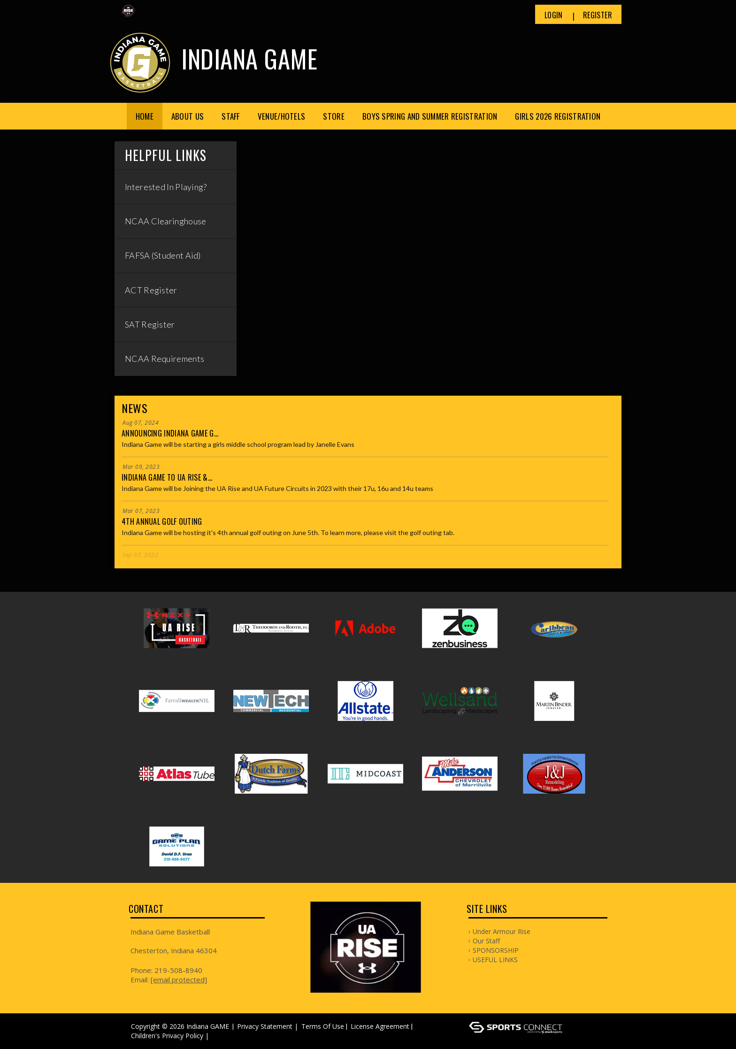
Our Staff (486, 940)
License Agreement (380, 1026)
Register (597, 15)
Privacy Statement (264, 1026)
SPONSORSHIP (496, 950)
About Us (187, 116)
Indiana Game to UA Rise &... (167, 477)
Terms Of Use (322, 1026)
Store (334, 116)
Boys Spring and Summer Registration (430, 116)
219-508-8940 (178, 970)
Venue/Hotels (282, 116)
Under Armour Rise (501, 931)
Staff (231, 116)
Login (553, 15)
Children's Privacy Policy (167, 1035)
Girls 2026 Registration (557, 116)
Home (144, 116)
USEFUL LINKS (495, 959)
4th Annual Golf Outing (162, 521)
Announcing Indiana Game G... (170, 433)
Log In (224, 1035)
